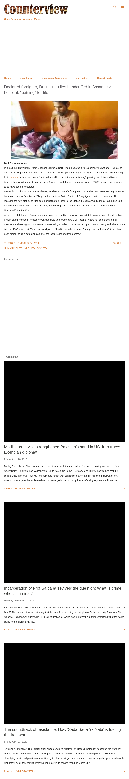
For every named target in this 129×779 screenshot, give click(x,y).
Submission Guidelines (54, 77)
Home (7, 77)
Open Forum (26, 77)
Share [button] (117, 243)
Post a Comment (26, 488)
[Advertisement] (64, 48)
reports (14, 177)
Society (42, 248)
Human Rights (13, 248)
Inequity (30, 248)
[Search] (115, 6)
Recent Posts (104, 77)
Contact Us (82, 77)
